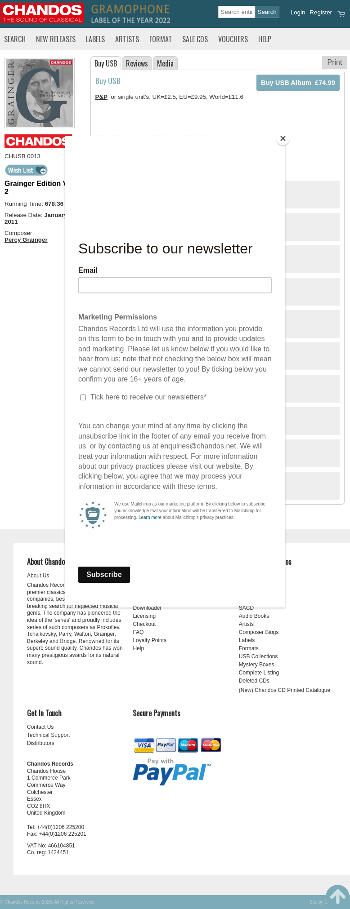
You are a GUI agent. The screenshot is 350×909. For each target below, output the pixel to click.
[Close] (283, 138)
